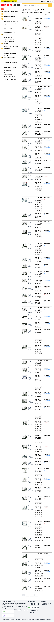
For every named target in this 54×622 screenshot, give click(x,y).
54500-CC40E (38, 532)
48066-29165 (38, 179)
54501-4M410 (38, 333)
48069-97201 (38, 290)
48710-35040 (38, 312)
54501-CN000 (38, 518)
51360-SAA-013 (39, 557)
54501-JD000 (38, 411)
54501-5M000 (38, 338)
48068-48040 (38, 119)
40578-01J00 (38, 36)
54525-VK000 (38, 387)
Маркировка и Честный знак (9, 1)
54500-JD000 (38, 426)
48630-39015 (38, 143)
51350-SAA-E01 (39, 567)
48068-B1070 (38, 206)
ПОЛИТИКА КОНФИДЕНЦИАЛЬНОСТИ (11, 619)
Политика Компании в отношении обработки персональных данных (36, 619)
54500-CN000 (38, 534)
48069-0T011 (38, 101)
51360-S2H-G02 (39, 575)
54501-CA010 (38, 510)
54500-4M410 (38, 349)
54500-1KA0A (38, 403)
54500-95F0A (38, 355)
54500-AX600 (38, 449)
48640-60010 (38, 52)
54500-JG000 (38, 428)
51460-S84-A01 (39, 590)
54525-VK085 (38, 380)
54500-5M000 (38, 353)
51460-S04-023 (39, 542)
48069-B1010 (38, 186)
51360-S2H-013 (39, 573)
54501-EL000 (38, 365)
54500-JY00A (38, 432)
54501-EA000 (38, 458)
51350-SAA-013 (39, 565)
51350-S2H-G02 (39, 583)
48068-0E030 (38, 113)
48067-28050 (38, 84)
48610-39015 (38, 150)
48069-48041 (38, 105)
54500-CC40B (38, 530)
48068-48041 (38, 121)
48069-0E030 (38, 99)
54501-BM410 (38, 342)
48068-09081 (38, 250)
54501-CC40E (38, 516)
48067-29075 (38, 261)
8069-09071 (38, 234)
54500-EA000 (38, 465)
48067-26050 (38, 219)
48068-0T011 (38, 117)
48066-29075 (38, 269)
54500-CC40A (38, 528)
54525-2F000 (38, 326)
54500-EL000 (38, 372)
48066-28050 (38, 92)
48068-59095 (38, 248)
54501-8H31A (38, 475)
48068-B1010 (38, 202)
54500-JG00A (38, 430)
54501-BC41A (38, 442)
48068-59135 (38, 252)
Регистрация (49, 1)
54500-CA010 (38, 526)
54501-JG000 (38, 491)
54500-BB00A (38, 424)
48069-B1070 (38, 190)
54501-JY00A (38, 416)
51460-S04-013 (39, 540)
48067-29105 (38, 157)
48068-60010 (38, 68)
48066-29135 (38, 283)
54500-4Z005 (38, 351)
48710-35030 (38, 305)
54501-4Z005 (38, 336)
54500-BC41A (38, 451)
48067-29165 (38, 172)
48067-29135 (38, 276)
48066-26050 (38, 227)
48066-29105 (38, 164)
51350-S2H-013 (39, 581)
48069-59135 (38, 241)
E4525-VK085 (38, 385)
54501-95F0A (38, 340)
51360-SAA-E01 (39, 559)
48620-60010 (38, 61)
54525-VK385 (38, 382)
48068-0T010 (38, 115)
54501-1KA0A (38, 396)
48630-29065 (38, 128)
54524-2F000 (38, 319)
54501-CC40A (38, 512)
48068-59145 (38, 254)
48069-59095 (38, 236)
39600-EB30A (38, 23)
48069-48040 (38, 103)
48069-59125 (38, 238)
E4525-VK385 (38, 389)
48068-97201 (38, 297)
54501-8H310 (38, 473)
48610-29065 (38, 136)
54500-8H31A (38, 484)
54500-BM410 (38, 358)
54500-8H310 (38, 482)
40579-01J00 (38, 40)
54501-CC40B (38, 514)
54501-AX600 (38, 440)
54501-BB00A (38, 409)
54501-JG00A (38, 414)
